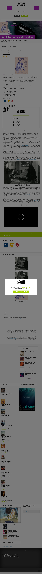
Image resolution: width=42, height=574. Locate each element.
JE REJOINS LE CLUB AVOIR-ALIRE (21, 291)
